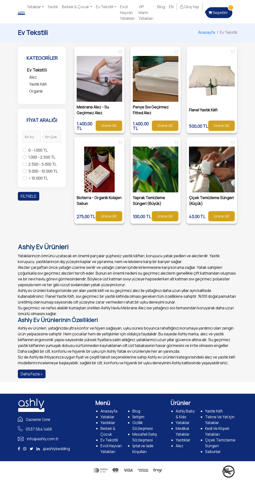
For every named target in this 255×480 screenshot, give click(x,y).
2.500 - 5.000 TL (42, 164)
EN (171, 6)
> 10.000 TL (38, 178)
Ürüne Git (109, 125)
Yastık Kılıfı (38, 84)
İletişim (138, 416)
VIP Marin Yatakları (146, 12)
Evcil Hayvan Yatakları (127, 12)
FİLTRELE (28, 196)
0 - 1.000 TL (38, 150)
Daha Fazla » (32, 374)
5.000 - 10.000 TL (43, 171)
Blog (161, 6)
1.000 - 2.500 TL (41, 157)
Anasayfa (206, 32)
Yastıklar (108, 422)
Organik (36, 91)
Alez (33, 77)
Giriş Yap (189, 6)
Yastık (53, 6)
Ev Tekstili (104, 6)
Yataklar (34, 6)
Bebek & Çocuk (75, 6)
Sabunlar (213, 451)
